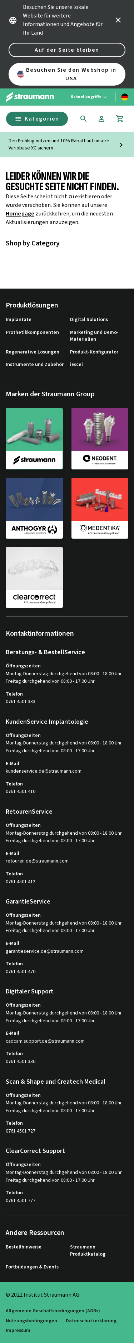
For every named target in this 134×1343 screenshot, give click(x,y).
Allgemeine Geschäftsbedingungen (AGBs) (53, 1311)
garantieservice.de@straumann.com (45, 951)
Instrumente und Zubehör (35, 364)
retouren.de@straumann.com (37, 861)
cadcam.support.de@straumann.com (45, 1041)
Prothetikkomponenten (32, 332)
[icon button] (118, 20)
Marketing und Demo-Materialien (94, 336)
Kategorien (37, 119)
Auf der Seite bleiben (67, 50)
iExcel (76, 364)
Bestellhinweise (23, 1247)
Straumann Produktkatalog (87, 1251)
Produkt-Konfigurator (94, 352)
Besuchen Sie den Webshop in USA (66, 74)
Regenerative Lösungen (32, 352)
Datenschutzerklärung (91, 1321)
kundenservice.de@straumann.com (43, 771)
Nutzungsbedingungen (31, 1321)
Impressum (18, 1330)
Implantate (18, 319)
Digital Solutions (89, 319)
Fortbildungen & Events (32, 1267)
